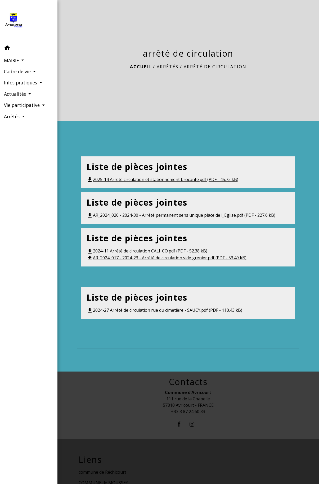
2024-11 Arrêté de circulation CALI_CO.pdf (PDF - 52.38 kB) (147, 251)
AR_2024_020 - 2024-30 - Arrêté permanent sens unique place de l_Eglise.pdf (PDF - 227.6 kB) (181, 215)
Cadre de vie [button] (18, 71)
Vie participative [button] (22, 105)
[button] (28, 48)
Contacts (188, 382)
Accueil (140, 67)
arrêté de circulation (215, 67)
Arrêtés (167, 67)
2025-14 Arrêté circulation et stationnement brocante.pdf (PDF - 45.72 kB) (162, 179)
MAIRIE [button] (12, 60)
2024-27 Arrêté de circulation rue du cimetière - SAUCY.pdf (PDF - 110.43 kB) (164, 310)
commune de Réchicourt (102, 472)
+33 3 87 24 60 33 (188, 411)
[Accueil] (28, 21)
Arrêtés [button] (12, 116)
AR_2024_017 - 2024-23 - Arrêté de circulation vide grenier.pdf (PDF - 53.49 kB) (166, 258)
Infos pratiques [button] (21, 82)
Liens (90, 460)
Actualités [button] (15, 94)
